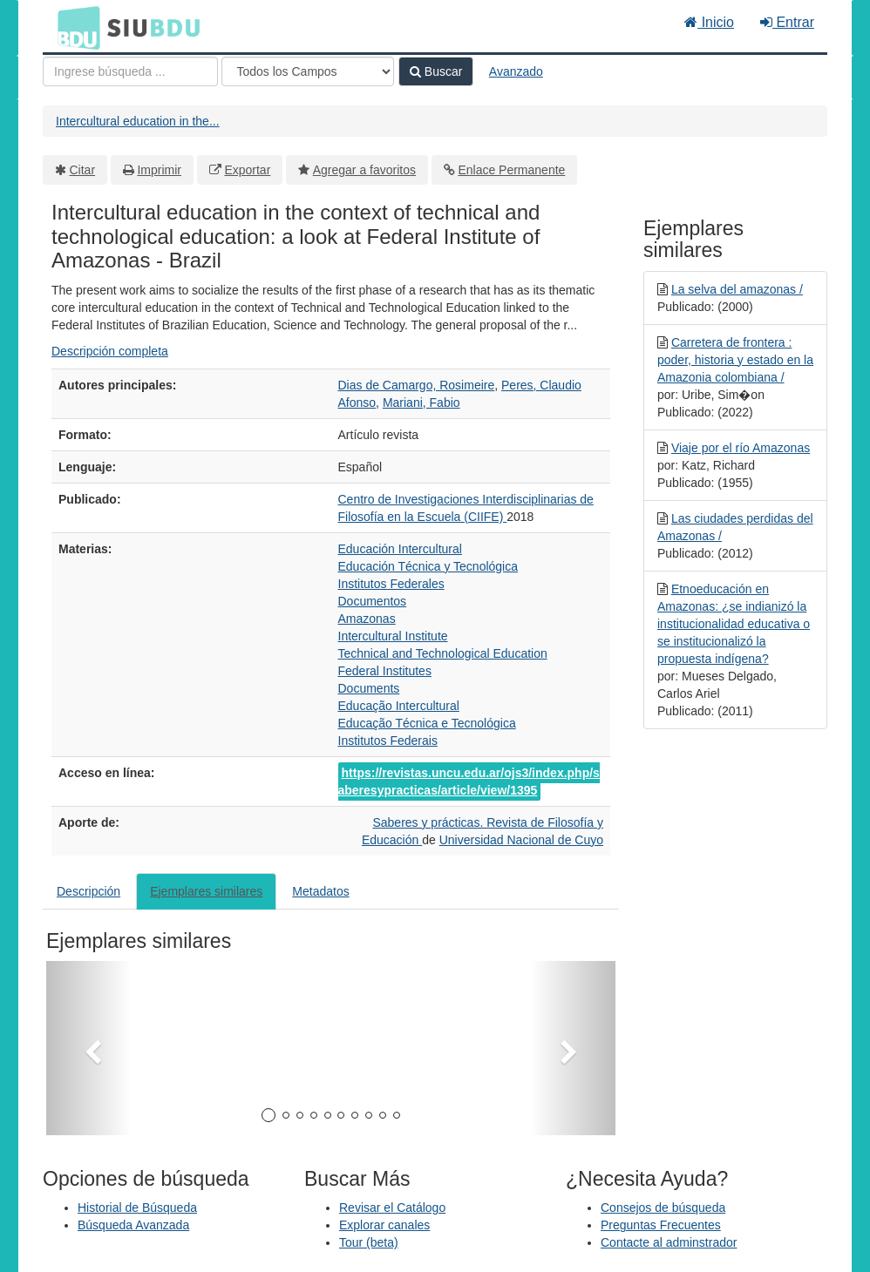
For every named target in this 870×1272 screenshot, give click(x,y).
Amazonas (367, 619)
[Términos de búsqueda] (130, 71)
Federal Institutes (385, 671)
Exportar (247, 170)
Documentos (372, 601)
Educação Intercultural (398, 706)
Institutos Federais (388, 741)
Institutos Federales (391, 584)
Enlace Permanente (511, 170)
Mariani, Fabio (421, 402)
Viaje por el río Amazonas (740, 448)
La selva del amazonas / (737, 289)
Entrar (787, 22)
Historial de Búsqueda (137, 1207)
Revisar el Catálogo (392, 1207)
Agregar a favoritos (364, 170)
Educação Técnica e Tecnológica (427, 723)
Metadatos (320, 891)
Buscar (436, 71)
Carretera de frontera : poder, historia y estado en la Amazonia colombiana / (735, 359)
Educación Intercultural (400, 549)
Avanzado (516, 71)
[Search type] (307, 71)
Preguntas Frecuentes (661, 1225)
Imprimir (159, 170)
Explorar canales (384, 1225)
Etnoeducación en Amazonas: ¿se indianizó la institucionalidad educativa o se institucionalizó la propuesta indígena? (733, 624)
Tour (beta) (368, 1242)
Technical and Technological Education (442, 653)
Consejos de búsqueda (663, 1207)
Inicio (709, 22)
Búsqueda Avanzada (133, 1225)
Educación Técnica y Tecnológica (428, 566)
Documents (369, 688)
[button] (89, 1048)
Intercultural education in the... (138, 121)
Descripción (88, 891)
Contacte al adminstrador (669, 1242)
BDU (74, 27)
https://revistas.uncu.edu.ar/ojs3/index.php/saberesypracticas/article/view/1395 (469, 781)
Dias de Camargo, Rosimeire (416, 385)
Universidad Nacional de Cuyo (521, 840)
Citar (83, 170)
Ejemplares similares (206, 891)
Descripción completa (109, 351)
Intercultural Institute (393, 636)
